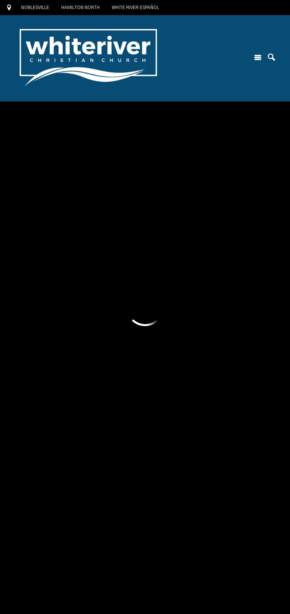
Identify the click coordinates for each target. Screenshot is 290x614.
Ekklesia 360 (145, 599)
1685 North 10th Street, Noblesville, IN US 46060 (84, 571)
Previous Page (51, 365)
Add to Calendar (67, 150)
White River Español (135, 7)
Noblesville (35, 7)
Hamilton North (80, 7)
